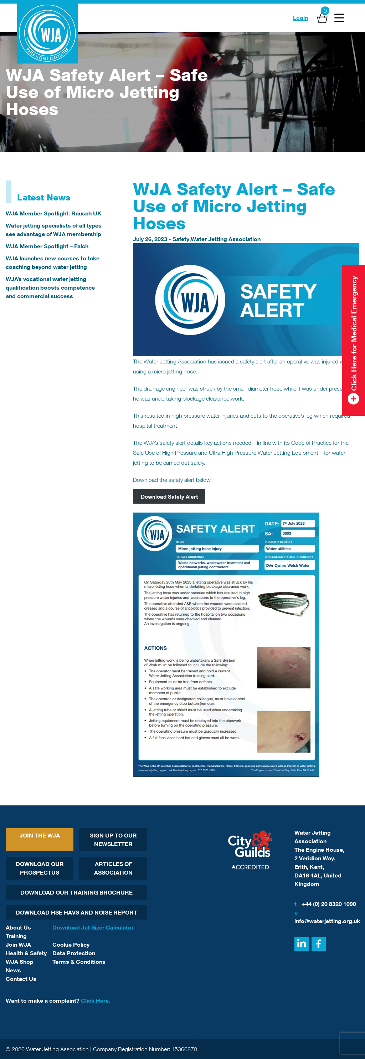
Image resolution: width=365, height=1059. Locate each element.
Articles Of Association (113, 868)
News (13, 970)
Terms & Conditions (79, 961)
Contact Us (21, 978)
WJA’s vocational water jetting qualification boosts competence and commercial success (50, 287)
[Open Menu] (339, 17)
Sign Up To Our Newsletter (113, 839)
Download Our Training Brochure (76, 892)
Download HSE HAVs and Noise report (76, 912)
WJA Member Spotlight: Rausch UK (54, 213)
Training (16, 936)
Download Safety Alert (169, 496)
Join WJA (18, 944)
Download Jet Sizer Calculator (93, 927)
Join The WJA (40, 835)
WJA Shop (20, 961)
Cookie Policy (70, 944)
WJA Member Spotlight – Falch (47, 246)
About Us (18, 927)
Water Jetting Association (226, 239)
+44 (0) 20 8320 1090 (325, 904)
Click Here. (95, 1000)
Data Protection (73, 953)
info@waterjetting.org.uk (326, 916)
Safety (181, 239)
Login (300, 17)
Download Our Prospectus (40, 868)
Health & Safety (26, 953)
